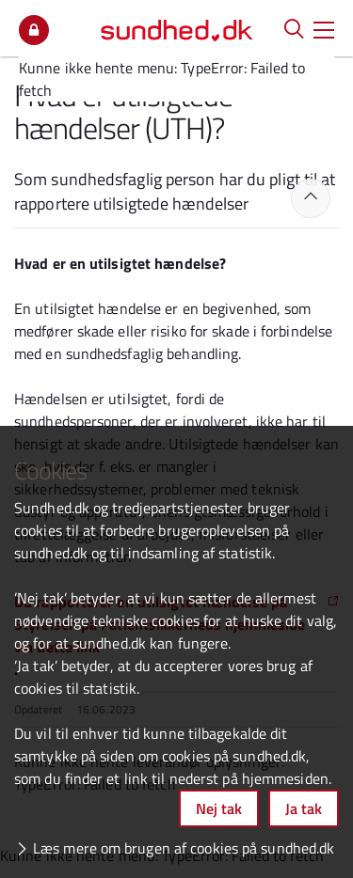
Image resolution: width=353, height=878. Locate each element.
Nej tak (219, 808)
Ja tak (303, 808)
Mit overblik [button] (33, 30)
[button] (323, 28)
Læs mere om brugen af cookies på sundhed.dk (183, 848)
